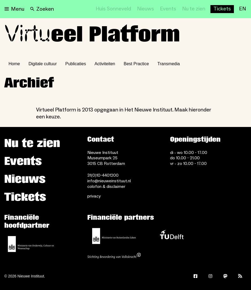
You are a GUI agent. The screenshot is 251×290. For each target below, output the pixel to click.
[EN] (242, 9)
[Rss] (240, 276)
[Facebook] (195, 276)
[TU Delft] (171, 236)
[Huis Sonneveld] (113, 9)
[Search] (42, 9)
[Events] (168, 9)
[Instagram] (210, 276)
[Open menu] (14, 9)
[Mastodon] (225, 276)
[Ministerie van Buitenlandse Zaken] (114, 236)
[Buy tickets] (222, 9)
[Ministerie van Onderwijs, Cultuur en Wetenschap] (31, 244)
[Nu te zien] (193, 9)
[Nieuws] (145, 9)
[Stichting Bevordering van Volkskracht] (114, 256)
